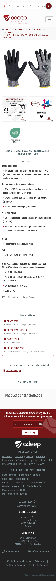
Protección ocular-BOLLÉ (14, 489)
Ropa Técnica (22, 478)
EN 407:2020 (11, 321)
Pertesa (19, 456)
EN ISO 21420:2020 (14, 348)
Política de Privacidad (39, 565)
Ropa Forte (7, 478)
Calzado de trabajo (36, 482)
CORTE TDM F (11, 339)
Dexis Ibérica (8, 463)
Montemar (7, 456)
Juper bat (45, 460)
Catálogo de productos (28, 470)
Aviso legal (40, 561)
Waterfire (40, 456)
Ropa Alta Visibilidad (29, 474)
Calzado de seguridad (13, 482)
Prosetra (22, 463)
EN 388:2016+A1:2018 (15, 330)
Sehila (32, 463)
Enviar (30, 432)
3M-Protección (34, 486)
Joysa (41, 463)
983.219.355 (10, 551)
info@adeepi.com (38, 551)
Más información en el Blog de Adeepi (18, 297)
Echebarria (7, 460)
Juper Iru (33, 460)
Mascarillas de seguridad (14, 493)
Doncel (29, 456)
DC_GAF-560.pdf (12, 370)
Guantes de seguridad (13, 486)
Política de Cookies (15, 565)
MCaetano (21, 460)
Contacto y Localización (19, 561)
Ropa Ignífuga (9, 474)
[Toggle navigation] (49, 19)
